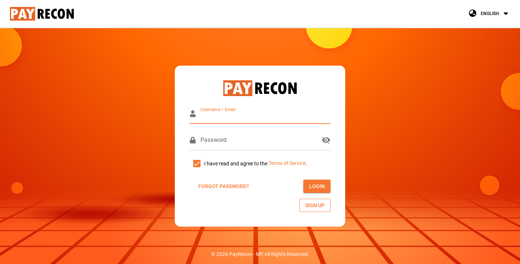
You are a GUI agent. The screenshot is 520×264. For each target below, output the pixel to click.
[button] (489, 13)
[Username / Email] (266, 113)
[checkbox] (228, 163)
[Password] (259, 140)
